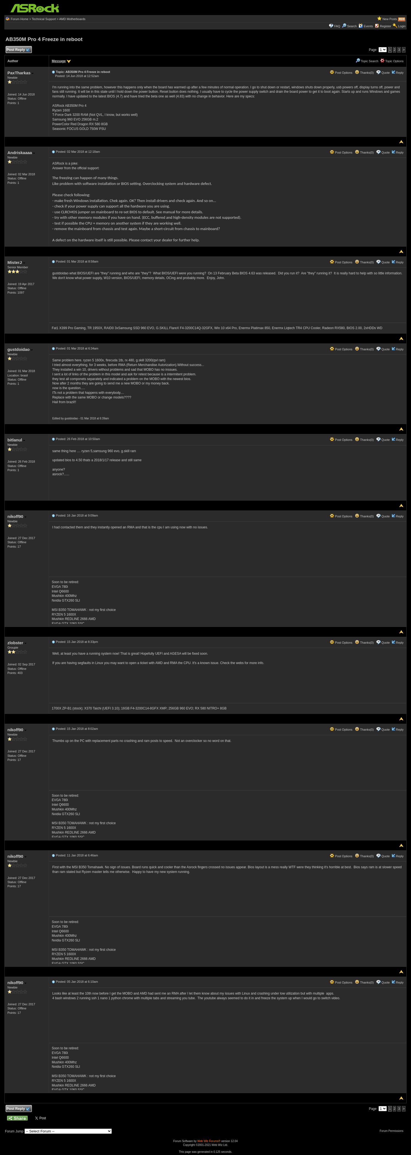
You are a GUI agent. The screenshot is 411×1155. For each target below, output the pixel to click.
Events (365, 26)
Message (59, 61)
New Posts (389, 19)
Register (385, 26)
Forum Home (19, 19)
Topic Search (367, 61)
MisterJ (16, 262)
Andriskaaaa (21, 152)
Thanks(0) (364, 72)
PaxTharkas (20, 72)
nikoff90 (16, 516)
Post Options (341, 72)
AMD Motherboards (72, 19)
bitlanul (16, 440)
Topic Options (392, 61)
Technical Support (44, 19)
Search (352, 26)
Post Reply (18, 50)
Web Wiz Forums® (209, 1141)
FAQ (337, 26)
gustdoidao (20, 349)
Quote (386, 72)
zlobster (16, 642)
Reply (400, 72)
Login (401, 26)
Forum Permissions (393, 1130)
